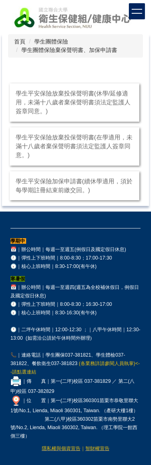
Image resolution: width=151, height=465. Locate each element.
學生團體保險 (51, 41)
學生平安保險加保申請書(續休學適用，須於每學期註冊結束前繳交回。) (74, 185)
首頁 (19, 41)
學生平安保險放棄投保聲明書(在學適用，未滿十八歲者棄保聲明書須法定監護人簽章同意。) (74, 146)
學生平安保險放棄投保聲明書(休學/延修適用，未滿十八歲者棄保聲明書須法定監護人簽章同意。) (73, 102)
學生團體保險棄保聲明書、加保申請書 (69, 50)
